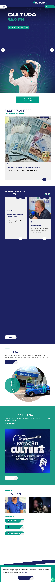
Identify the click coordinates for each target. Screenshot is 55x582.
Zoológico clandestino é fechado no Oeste (18, 167)
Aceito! (29, 578)
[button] (50, 6)
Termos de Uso (24, 572)
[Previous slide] (6, 450)
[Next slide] (52, 50)
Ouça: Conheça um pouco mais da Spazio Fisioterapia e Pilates (24, 249)
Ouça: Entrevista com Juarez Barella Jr (17, 317)
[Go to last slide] (3, 50)
